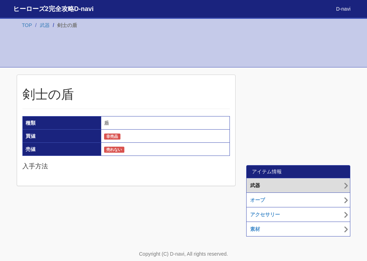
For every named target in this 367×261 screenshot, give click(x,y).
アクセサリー (265, 214)
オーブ (257, 200)
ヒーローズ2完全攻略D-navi (53, 8)
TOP (27, 25)
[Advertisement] (183, 49)
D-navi (343, 9)
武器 (45, 25)
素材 (255, 229)
